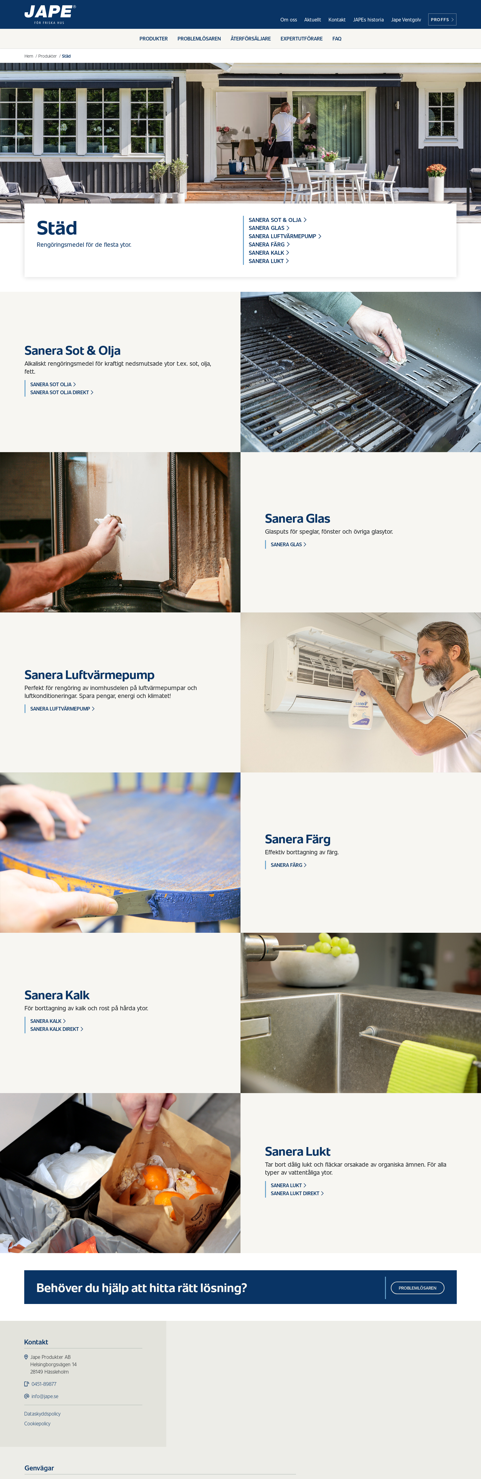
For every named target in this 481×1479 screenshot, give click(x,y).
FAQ (337, 39)
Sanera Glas (269, 228)
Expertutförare (302, 39)
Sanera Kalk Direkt (56, 1029)
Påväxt (192, 1365)
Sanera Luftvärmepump (285, 236)
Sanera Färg (269, 244)
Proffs (442, 19)
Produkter (154, 39)
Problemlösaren (199, 39)
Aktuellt (312, 19)
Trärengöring (199, 1387)
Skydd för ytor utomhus (211, 1372)
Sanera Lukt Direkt (297, 1193)
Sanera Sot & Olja (277, 219)
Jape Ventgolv (406, 19)
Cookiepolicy (38, 1424)
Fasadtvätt (196, 1380)
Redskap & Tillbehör (206, 1402)
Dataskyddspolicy (43, 1414)
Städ (190, 1394)
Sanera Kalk (269, 253)
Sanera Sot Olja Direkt (61, 392)
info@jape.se (45, 1397)
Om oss (288, 19)
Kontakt (337, 19)
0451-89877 (44, 1385)
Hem (29, 56)
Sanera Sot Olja (53, 384)
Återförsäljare (251, 39)
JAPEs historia (368, 19)
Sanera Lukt (269, 261)
